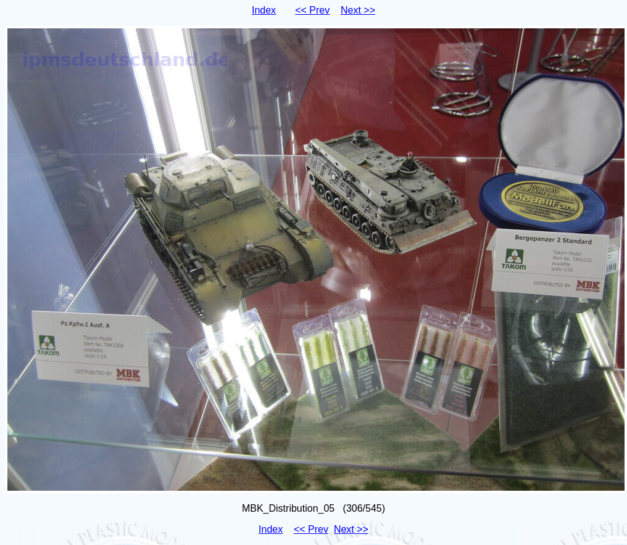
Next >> (358, 10)
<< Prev (312, 10)
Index (264, 10)
